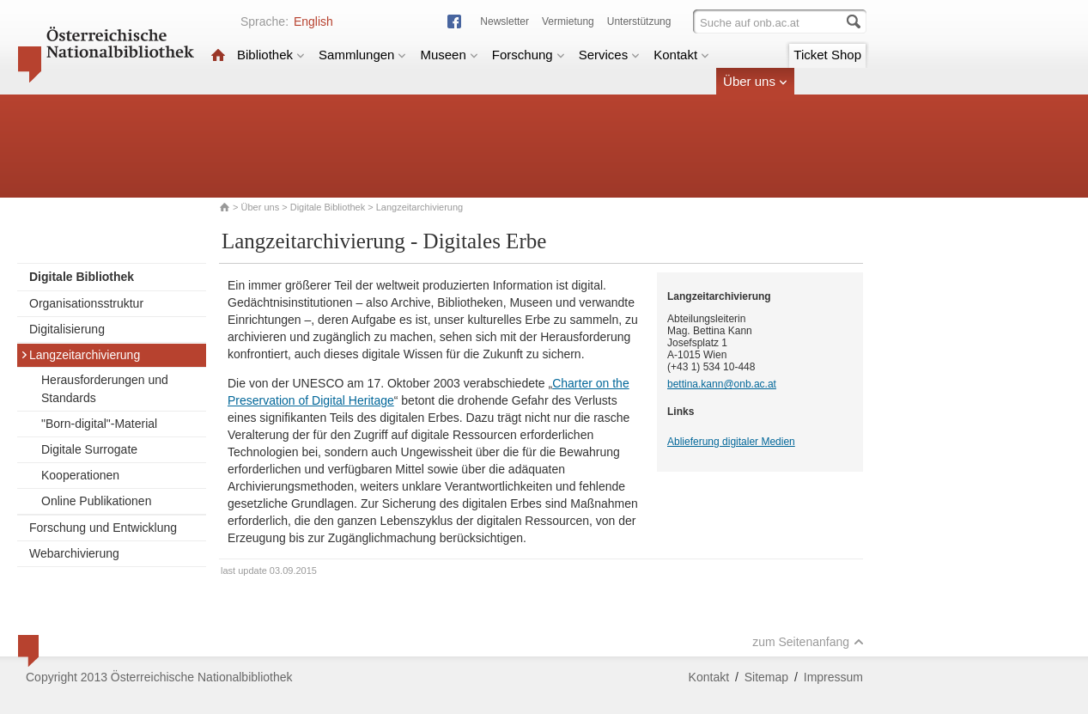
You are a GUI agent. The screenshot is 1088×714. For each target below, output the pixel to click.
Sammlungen (362, 54)
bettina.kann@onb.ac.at (721, 384)
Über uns (755, 81)
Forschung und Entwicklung (103, 527)
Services (610, 54)
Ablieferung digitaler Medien (731, 442)
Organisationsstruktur (86, 303)
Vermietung (568, 21)
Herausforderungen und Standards (104, 389)
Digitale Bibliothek (327, 207)
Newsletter (504, 21)
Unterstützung (639, 21)
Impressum (833, 677)
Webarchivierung (74, 553)
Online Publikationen (96, 501)
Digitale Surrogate (89, 449)
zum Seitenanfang (808, 642)
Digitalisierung (67, 329)
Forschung (528, 54)
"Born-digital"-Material (99, 423)
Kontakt (681, 54)
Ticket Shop (827, 54)
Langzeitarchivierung (80, 355)
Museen (448, 54)
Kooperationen (80, 475)
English (313, 21)
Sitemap (766, 677)
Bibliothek (271, 54)
